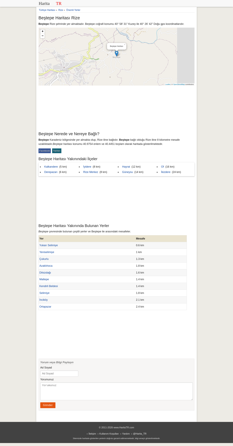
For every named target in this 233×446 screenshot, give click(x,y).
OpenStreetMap (179, 84)
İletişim (92, 436)
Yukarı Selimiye (48, 245)
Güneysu (127, 172)
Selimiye (44, 292)
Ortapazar (45, 306)
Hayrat (126, 166)
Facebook (44, 151)
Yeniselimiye (46, 252)
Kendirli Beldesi (48, 286)
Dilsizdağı (45, 272)
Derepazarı (51, 172)
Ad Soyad (46, 367)
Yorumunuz (47, 379)
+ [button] (43, 31)
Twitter (56, 151)
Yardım (126, 436)
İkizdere (165, 172)
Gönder (48, 408)
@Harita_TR (140, 436)
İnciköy (43, 299)
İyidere (87, 166)
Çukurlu (44, 258)
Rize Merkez (90, 172)
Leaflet (167, 84)
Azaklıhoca (45, 265)
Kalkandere (51, 166)
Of (162, 166)
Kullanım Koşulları (109, 436)
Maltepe (44, 279)
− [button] (43, 36)
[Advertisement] (116, 108)
